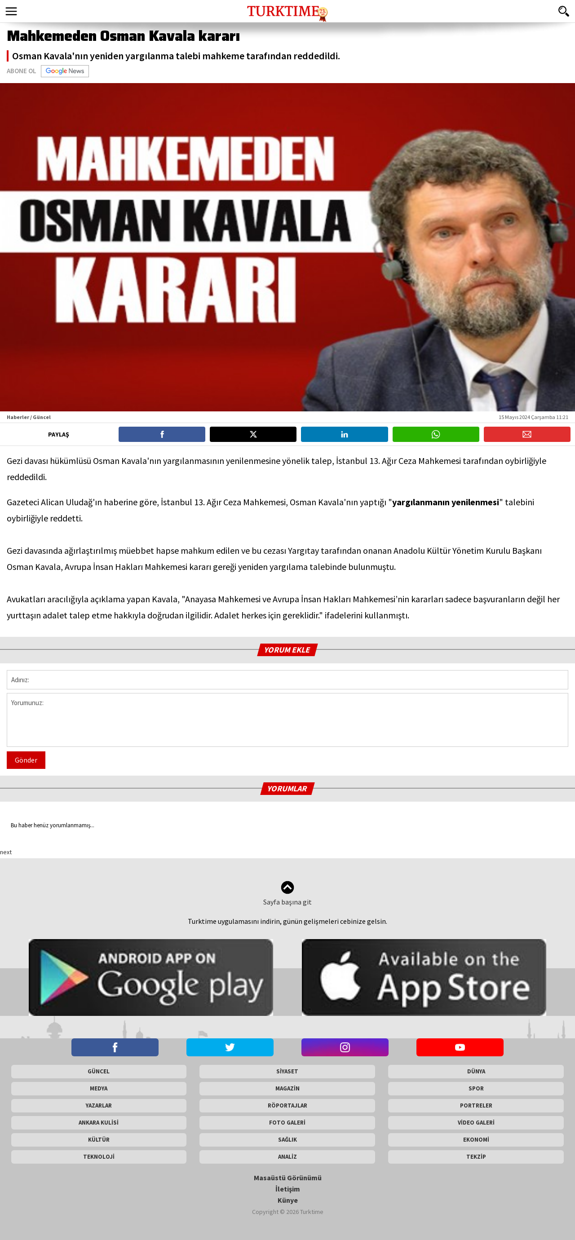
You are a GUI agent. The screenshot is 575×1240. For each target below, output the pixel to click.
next (6, 852)
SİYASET (287, 1071)
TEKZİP (476, 1157)
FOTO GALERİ (287, 1122)
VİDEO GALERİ (476, 1122)
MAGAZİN (287, 1088)
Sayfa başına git (287, 893)
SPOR (476, 1088)
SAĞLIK (287, 1139)
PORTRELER (476, 1105)
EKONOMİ (476, 1139)
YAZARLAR (99, 1105)
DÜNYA (476, 1071)
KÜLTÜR (99, 1139)
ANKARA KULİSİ (99, 1122)
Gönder (26, 759)
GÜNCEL (99, 1071)
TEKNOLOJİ (99, 1157)
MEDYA (98, 1088)
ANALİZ (287, 1157)
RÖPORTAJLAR (287, 1105)
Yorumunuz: (287, 720)
